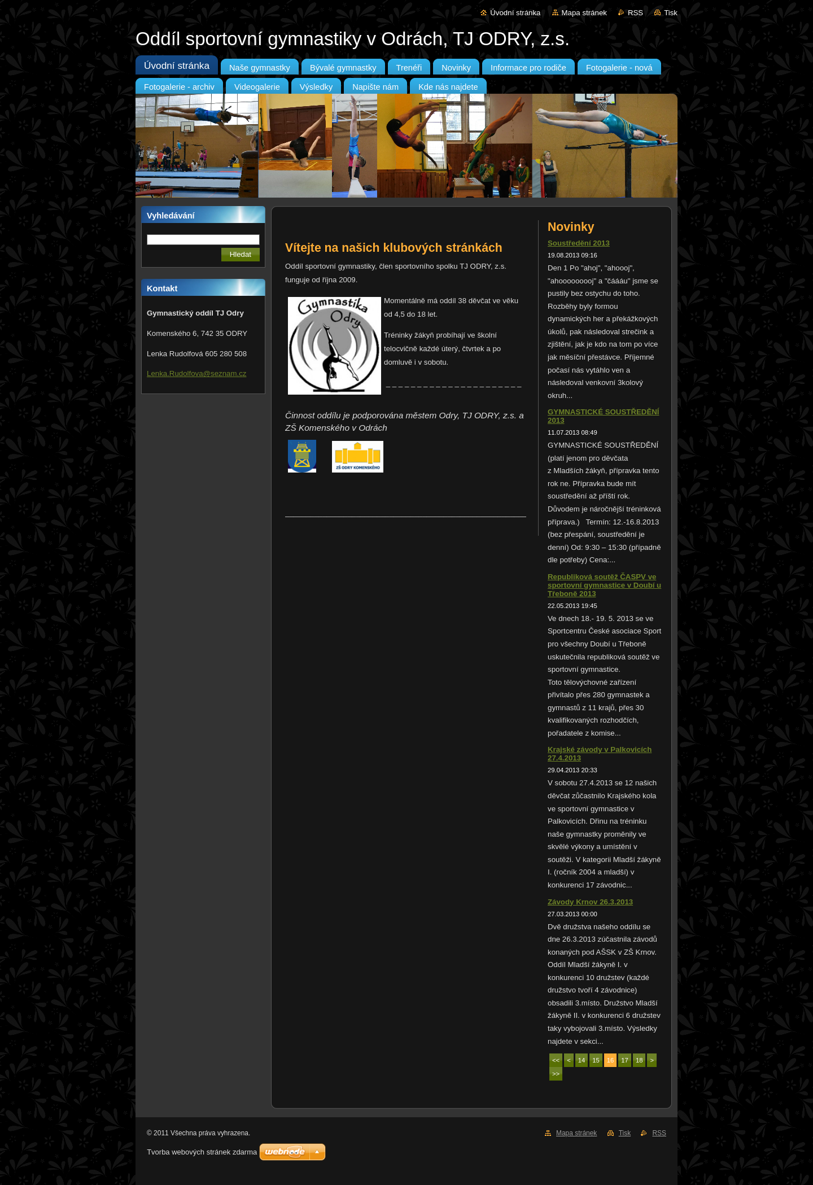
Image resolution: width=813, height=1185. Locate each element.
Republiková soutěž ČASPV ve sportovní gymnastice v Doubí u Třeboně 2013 (604, 585)
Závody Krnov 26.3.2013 (590, 902)
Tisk (671, 12)
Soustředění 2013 (579, 243)
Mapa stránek (584, 12)
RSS (635, 12)
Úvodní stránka (515, 12)
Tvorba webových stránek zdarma (202, 1152)
